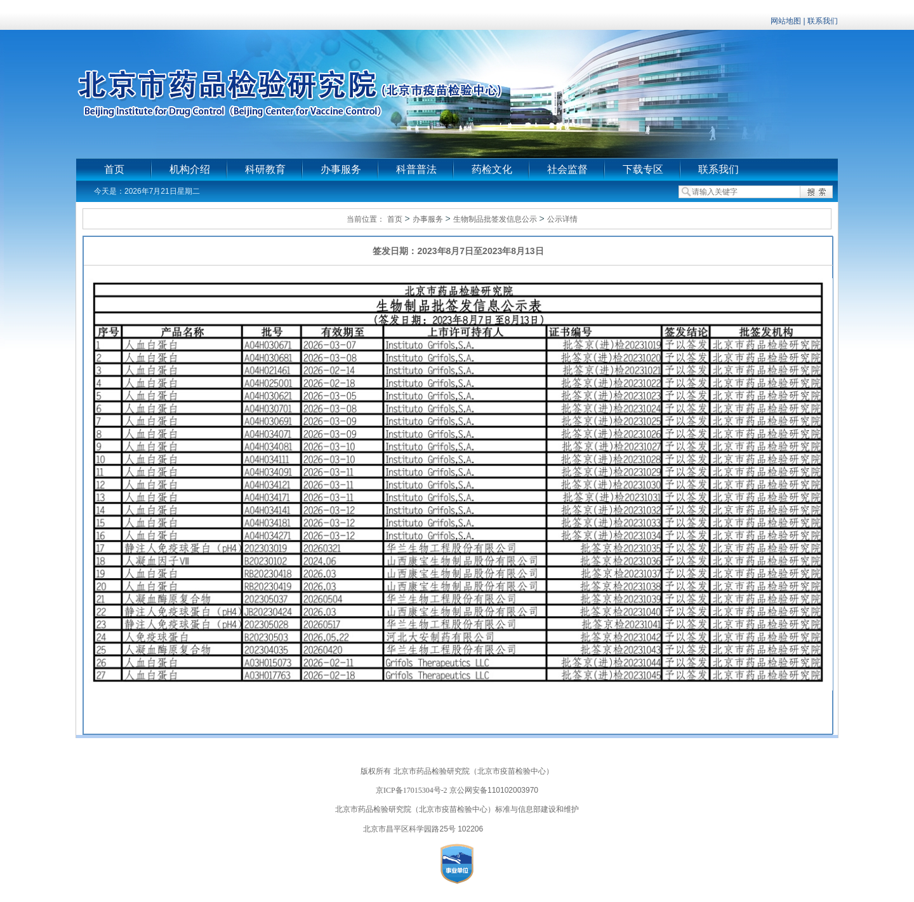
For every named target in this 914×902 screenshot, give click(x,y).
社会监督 (567, 169)
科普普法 (416, 169)
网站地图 (786, 21)
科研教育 (265, 169)
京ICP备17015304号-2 (411, 790)
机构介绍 (189, 169)
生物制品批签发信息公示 (495, 219)
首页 (114, 169)
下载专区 (643, 169)
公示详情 (562, 219)
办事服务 (341, 169)
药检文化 (492, 169)
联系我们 (822, 21)
